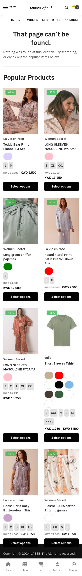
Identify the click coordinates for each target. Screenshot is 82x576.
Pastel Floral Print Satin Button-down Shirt (58, 259)
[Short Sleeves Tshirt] (61, 330)
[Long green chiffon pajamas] (20, 221)
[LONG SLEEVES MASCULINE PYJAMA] (61, 111)
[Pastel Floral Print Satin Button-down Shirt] (61, 221)
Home (8, 566)
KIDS (56, 20)
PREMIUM (71, 20)
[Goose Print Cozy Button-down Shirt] (20, 472)
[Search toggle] (67, 7)
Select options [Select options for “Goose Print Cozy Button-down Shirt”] (20, 543)
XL (52, 166)
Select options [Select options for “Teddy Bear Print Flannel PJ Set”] (20, 186)
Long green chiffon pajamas (17, 257)
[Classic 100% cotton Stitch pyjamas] (61, 472)
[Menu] (9, 7)
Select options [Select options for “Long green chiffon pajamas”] (20, 297)
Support (74, 566)
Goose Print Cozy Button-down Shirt (17, 508)
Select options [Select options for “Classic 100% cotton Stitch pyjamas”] (61, 543)
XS (30, 527)
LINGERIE (16, 20)
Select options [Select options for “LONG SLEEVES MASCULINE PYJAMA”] (61, 186)
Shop (24, 566)
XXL (60, 166)
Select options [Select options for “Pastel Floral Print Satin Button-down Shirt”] (61, 297)
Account (57, 566)
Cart (41, 566)
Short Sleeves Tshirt (59, 363)
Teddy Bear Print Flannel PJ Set (16, 146)
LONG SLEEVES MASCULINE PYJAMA (60, 146)
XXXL (49, 422)
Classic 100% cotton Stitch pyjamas (59, 508)
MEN (45, 20)
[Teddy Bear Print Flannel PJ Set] (20, 111)
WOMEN (32, 20)
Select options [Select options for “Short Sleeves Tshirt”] (61, 438)
